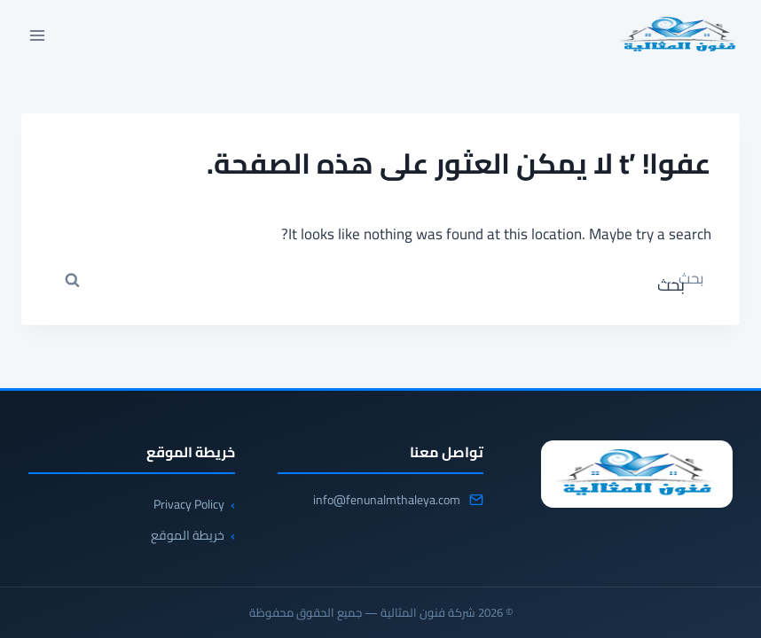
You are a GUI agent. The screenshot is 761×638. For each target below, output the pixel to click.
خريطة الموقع (187, 535)
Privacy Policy (188, 504)
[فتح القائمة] (37, 35)
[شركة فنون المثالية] (637, 474)
